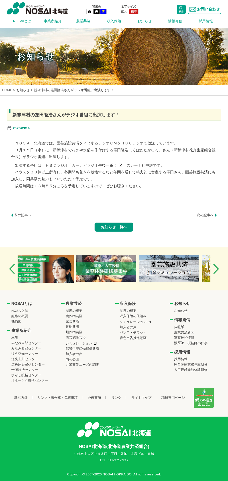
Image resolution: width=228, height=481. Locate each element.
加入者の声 (74, 354)
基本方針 (21, 397)
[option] (50, 269)
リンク (116, 397)
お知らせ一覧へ (114, 227)
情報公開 (72, 359)
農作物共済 (74, 316)
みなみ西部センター (26, 348)
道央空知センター (24, 354)
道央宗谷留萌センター (28, 364)
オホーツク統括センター (29, 380)
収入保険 (114, 21)
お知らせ (144, 21)
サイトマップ (141, 397)
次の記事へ (205, 215)
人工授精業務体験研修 (191, 370)
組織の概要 (19, 316)
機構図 (16, 321)
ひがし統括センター (26, 375)
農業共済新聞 (184, 332)
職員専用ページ (173, 397)
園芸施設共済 (76, 337)
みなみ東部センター (26, 343)
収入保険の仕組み (133, 316)
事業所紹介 (53, 21)
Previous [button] (12, 269)
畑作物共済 (74, 332)
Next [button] (216, 269)
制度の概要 (74, 310)
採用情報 (206, 21)
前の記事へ (22, 215)
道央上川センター (24, 359)
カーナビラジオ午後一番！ (94, 165)
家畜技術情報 (184, 337)
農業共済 (83, 21)
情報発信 (175, 21)
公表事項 (94, 397)
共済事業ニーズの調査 (82, 364)
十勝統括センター (24, 370)
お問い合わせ (204, 9)
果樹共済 (72, 327)
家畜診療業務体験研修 (191, 364)
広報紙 (179, 327)
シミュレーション (79, 343)
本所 (14, 337)
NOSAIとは (22, 21)
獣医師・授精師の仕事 (191, 343)
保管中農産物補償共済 (82, 348)
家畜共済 (72, 321)
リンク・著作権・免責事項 (58, 397)
